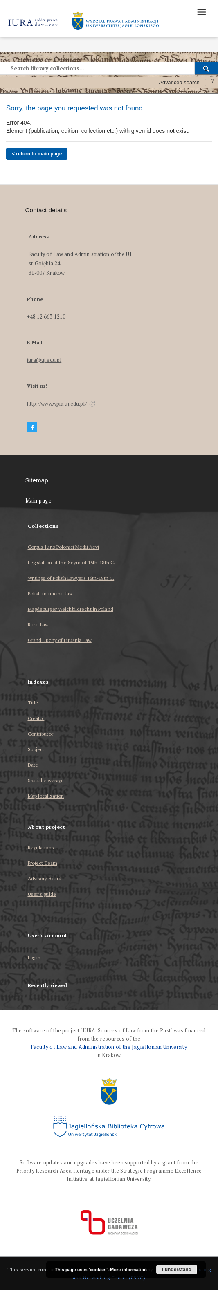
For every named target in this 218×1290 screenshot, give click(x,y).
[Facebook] (32, 427)
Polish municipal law (50, 593)
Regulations (41, 847)
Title (33, 703)
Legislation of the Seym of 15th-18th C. (71, 562)
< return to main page (37, 154)
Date (33, 765)
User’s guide (42, 894)
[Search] (206, 68)
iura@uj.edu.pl (44, 360)
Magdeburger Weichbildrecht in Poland (70, 609)
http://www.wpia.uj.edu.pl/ (61, 403)
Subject (36, 749)
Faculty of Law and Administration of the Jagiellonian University (109, 1046)
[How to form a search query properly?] (212, 82)
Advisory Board (45, 878)
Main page (38, 500)
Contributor (40, 734)
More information (128, 1269)
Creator (36, 718)
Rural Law (38, 624)
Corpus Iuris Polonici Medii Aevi (63, 547)
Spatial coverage (46, 780)
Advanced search (179, 82)
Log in (34, 957)
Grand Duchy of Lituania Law (60, 640)
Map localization (46, 796)
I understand (176, 1269)
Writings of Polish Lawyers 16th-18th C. (71, 578)
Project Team (42, 863)
